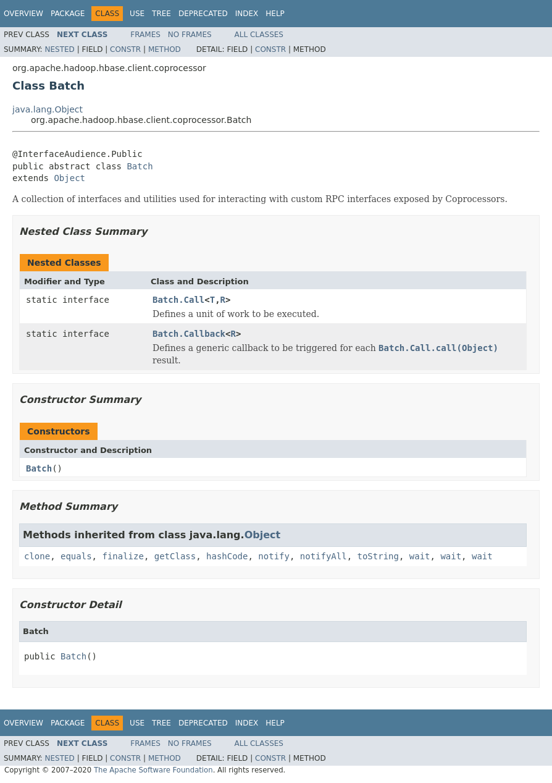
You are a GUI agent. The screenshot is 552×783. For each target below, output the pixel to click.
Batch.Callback (189, 334)
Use (137, 13)
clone (37, 556)
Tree (161, 13)
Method (164, 49)
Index (247, 13)
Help (275, 13)
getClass (175, 556)
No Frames (190, 34)
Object (69, 178)
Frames (145, 34)
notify (274, 556)
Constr (125, 49)
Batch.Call (178, 300)
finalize (122, 556)
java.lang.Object (47, 109)
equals (76, 556)
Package (68, 13)
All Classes (259, 34)
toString (378, 556)
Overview (23, 13)
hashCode (227, 556)
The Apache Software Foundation (153, 770)
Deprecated (203, 13)
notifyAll (323, 556)
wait (419, 556)
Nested (59, 49)
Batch (140, 166)
